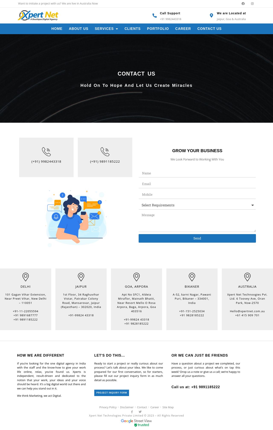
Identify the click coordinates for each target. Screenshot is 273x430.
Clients (133, 29)
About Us (79, 29)
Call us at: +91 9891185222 (195, 387)
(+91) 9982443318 (46, 161)
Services (106, 29)
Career (183, 29)
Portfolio (158, 29)
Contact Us (209, 29)
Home (56, 29)
